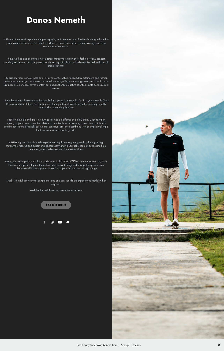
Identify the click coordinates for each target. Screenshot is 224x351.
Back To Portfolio (56, 205)
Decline (136, 345)
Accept (125, 345)
